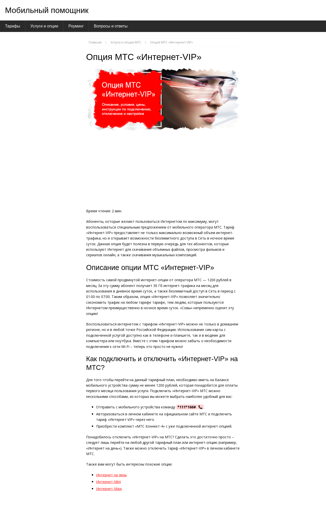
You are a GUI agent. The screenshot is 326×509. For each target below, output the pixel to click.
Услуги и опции (44, 26)
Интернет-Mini (108, 481)
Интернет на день (111, 475)
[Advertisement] (163, 171)
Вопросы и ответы (111, 26)
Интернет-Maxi (109, 488)
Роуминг (76, 26)
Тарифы (12, 26)
